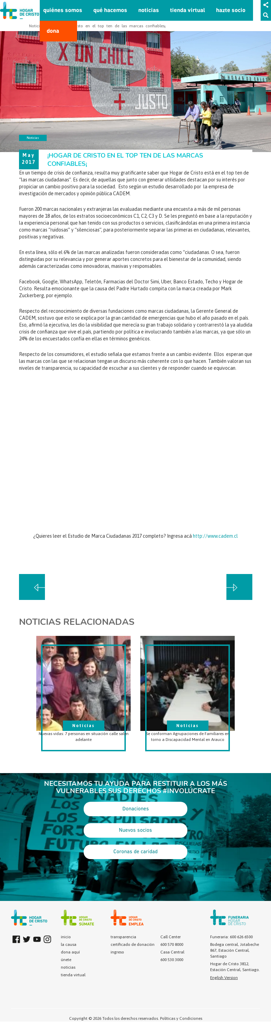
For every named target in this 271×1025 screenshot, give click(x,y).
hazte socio (230, 10)
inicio (66, 936)
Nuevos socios (135, 830)
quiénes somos (62, 10)
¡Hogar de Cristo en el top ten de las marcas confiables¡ (108, 25)
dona (53, 31)
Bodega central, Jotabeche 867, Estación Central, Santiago (234, 950)
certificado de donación (133, 944)
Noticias (36, 25)
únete (66, 959)
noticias (148, 10)
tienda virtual (187, 10)
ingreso (117, 952)
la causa (68, 944)
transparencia (123, 936)
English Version (224, 977)
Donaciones (135, 809)
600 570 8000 (171, 944)
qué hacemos (110, 10)
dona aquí (70, 952)
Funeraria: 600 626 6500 (231, 936)
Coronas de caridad (135, 852)
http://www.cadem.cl (215, 536)
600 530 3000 (171, 959)
